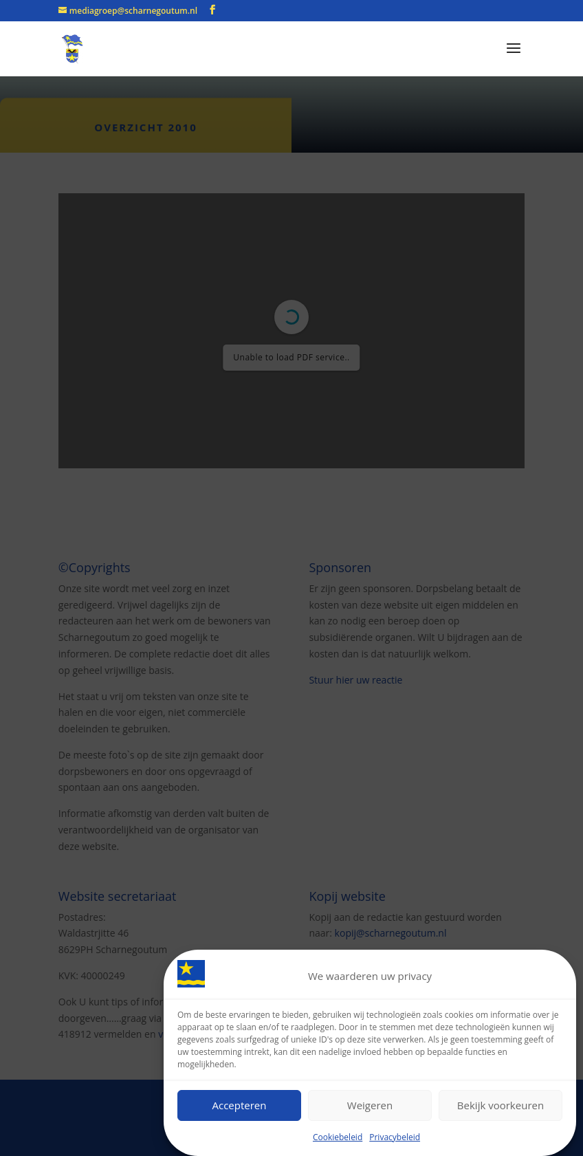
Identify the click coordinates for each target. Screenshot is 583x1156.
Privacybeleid (394, 1138)
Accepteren (239, 1106)
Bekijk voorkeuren (500, 1106)
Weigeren (370, 1106)
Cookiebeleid (337, 1138)
